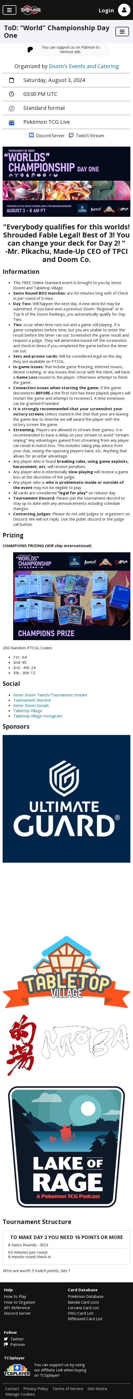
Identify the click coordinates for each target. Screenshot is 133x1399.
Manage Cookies (20, 1394)
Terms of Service (67, 1388)
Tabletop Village (27, 710)
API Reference (17, 1307)
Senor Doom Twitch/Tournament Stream (50, 694)
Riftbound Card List (85, 1318)
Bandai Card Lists (83, 1302)
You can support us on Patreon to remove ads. (64, 49)
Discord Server (47, 135)
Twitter (14, 1338)
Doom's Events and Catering (84, 66)
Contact (12, 1388)
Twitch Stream (86, 135)
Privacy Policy (35, 1388)
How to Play (15, 1296)
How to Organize (19, 1302)
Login (106, 10)
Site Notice (97, 1388)
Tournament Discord (31, 700)
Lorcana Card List (83, 1307)
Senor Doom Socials (31, 705)
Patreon (14, 1344)
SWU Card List (81, 1313)
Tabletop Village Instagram (37, 715)
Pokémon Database (86, 1296)
